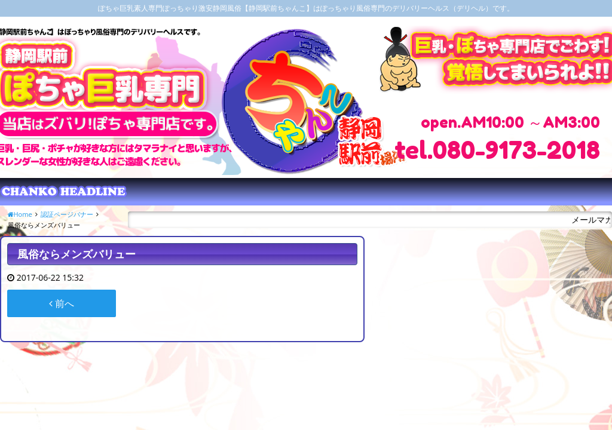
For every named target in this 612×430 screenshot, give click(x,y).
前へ (61, 303)
